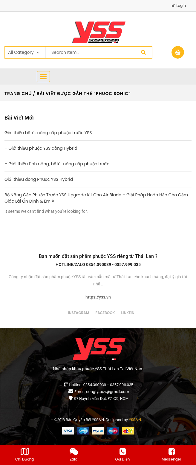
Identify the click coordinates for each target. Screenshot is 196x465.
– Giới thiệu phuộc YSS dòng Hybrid (40, 148)
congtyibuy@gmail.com (107, 391)
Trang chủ (18, 94)
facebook (105, 312)
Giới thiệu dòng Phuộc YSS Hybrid (38, 179)
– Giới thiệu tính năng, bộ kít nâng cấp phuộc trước (56, 164)
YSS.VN (135, 419)
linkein (127, 312)
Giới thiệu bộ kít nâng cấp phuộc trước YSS (48, 133)
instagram (78, 312)
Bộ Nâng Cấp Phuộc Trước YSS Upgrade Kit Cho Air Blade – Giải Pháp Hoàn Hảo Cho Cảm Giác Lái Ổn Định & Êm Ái (96, 198)
